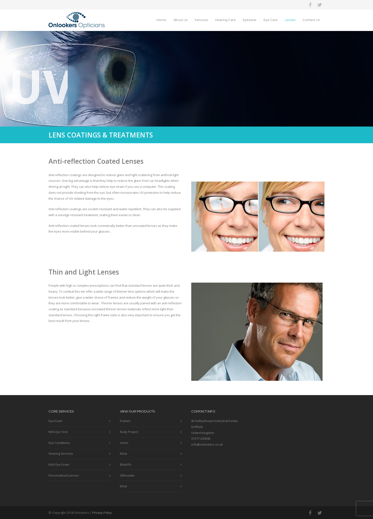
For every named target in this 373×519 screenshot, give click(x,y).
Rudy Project (129, 432)
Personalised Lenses (64, 475)
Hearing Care (225, 20)
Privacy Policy (102, 512)
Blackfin (125, 464)
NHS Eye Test (58, 432)
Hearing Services (61, 453)
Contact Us (311, 20)
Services (201, 20)
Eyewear (249, 20)
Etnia (123, 453)
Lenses (290, 20)
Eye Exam (55, 421)
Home (161, 20)
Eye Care (271, 20)
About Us (180, 20)
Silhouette (127, 475)
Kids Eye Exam (59, 464)
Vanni (124, 443)
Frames (125, 421)
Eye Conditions (59, 443)
